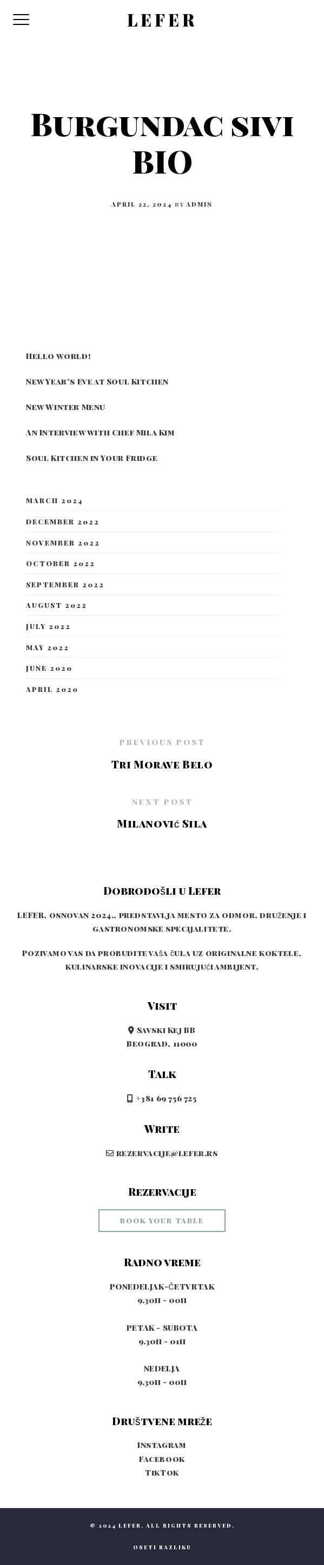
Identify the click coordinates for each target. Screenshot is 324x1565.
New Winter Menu (65, 406)
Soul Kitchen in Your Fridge (91, 457)
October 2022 (60, 563)
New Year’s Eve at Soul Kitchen (97, 381)
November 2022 (63, 542)
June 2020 (49, 667)
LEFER (162, 20)
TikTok (162, 1472)
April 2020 (52, 689)
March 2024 (54, 500)
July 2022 (48, 626)
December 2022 (63, 521)
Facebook (162, 1458)
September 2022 (65, 584)
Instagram (161, 1444)
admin (199, 204)
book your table (162, 1220)
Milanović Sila (162, 823)
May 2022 (47, 647)
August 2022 (56, 605)
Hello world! (58, 355)
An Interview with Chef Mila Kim (100, 432)
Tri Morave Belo (162, 764)
